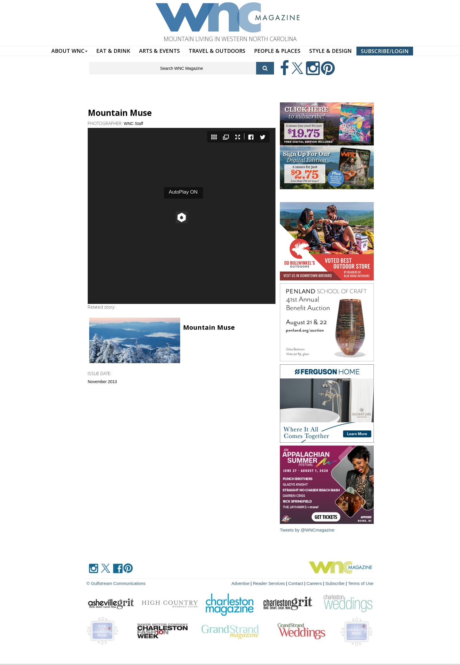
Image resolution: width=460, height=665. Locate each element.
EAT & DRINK (113, 50)
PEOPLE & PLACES (277, 50)
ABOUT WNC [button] (69, 50)
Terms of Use (361, 583)
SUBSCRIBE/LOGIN (385, 51)
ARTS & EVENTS (159, 50)
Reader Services (273, 583)
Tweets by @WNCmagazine (307, 529)
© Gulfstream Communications (115, 583)
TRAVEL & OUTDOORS (217, 50)
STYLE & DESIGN (330, 50)
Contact (299, 583)
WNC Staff (133, 123)
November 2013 (102, 381)
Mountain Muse (209, 327)
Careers (317, 583)
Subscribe (337, 583)
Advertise (246, 583)
